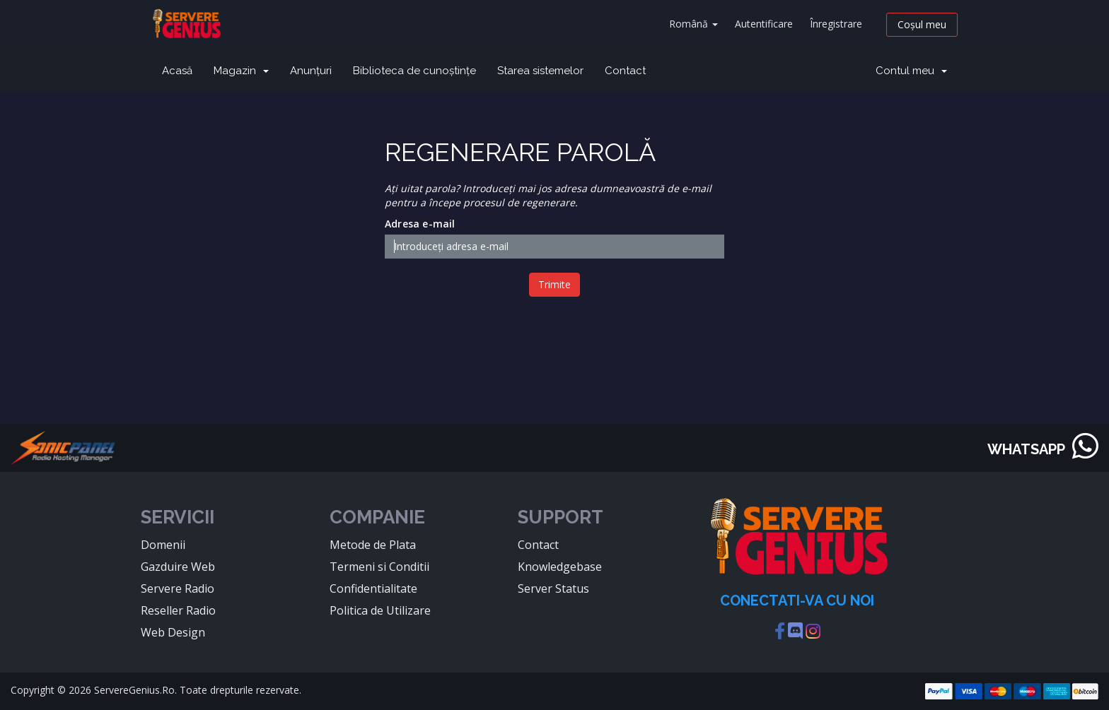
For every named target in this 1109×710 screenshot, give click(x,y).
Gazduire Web (178, 566)
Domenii (163, 544)
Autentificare (764, 23)
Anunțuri (311, 70)
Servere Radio (177, 588)
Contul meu (911, 70)
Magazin (241, 70)
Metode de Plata (373, 544)
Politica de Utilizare (380, 610)
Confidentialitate (373, 588)
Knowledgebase (560, 566)
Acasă (177, 70)
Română (693, 23)
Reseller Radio (178, 610)
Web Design (173, 632)
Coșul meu (922, 24)
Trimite (554, 284)
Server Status (553, 588)
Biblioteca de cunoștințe (414, 70)
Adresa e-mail (420, 223)
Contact (625, 70)
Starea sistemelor (540, 70)
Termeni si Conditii (379, 566)
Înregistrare (836, 23)
